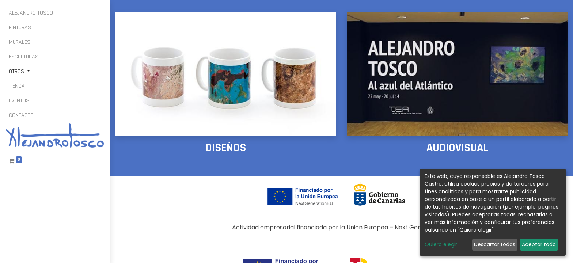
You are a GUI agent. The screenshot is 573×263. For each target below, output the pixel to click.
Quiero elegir (441, 244)
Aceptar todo (539, 244)
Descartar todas (494, 244)
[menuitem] (31, 13)
